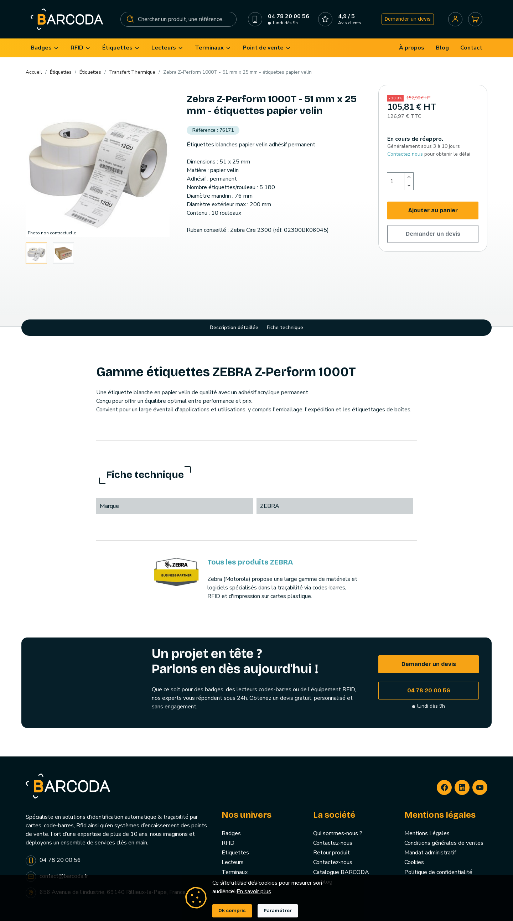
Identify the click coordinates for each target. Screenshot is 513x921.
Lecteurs (233, 862)
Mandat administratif (430, 853)
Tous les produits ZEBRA (250, 562)
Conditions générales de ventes (443, 843)
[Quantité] (396, 181)
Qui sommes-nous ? (337, 833)
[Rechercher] (178, 19)
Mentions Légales (427, 833)
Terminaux (235, 872)
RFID (228, 843)
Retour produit (331, 853)
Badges (231, 833)
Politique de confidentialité (438, 872)
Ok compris (232, 911)
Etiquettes (235, 853)
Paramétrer (278, 911)
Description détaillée (234, 327)
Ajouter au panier (433, 210)
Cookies (414, 862)
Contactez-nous (332, 843)
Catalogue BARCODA (341, 872)
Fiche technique (285, 327)
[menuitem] (45, 47)
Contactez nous (405, 154)
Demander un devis (408, 19)
